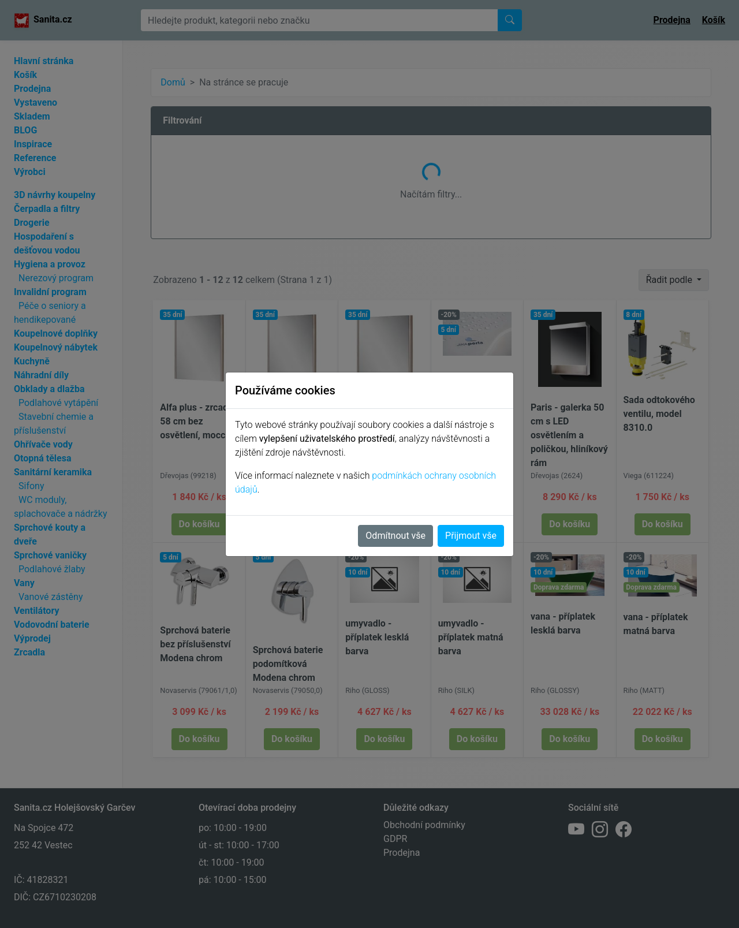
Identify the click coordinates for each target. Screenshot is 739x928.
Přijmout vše (471, 535)
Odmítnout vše (395, 535)
